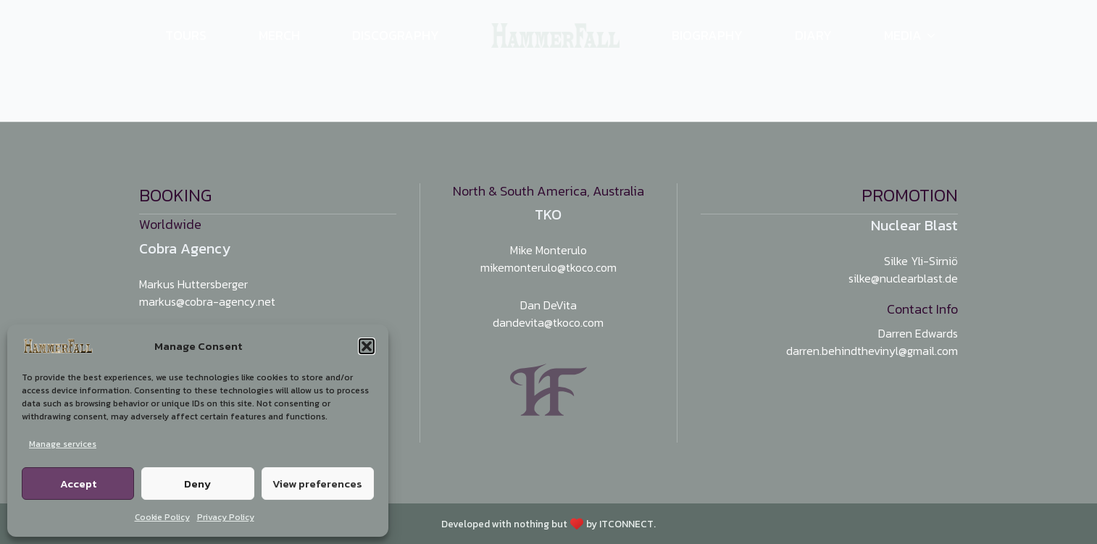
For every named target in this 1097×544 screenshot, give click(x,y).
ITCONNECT (626, 523)
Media (903, 35)
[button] (366, 346)
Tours (186, 35)
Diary (813, 35)
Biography (707, 35)
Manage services (62, 444)
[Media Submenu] (940, 35)
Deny (197, 483)
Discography (395, 35)
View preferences (317, 483)
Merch (279, 35)
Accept (78, 483)
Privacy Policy (225, 517)
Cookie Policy (162, 517)
